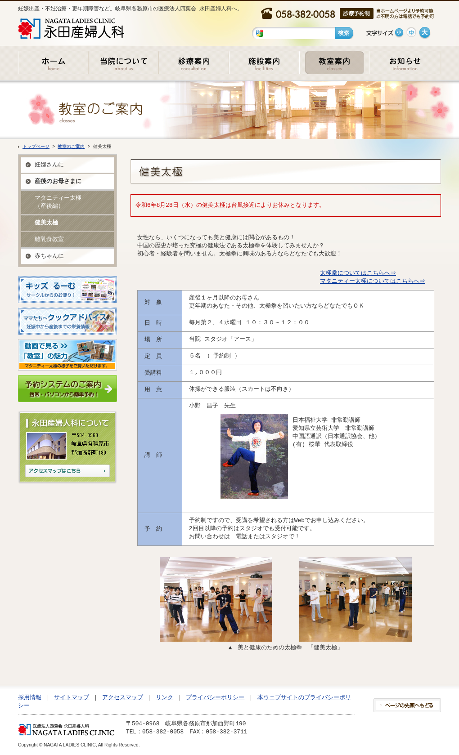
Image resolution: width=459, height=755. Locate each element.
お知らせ (405, 62)
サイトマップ (71, 697)
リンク (164, 697)
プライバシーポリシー (215, 697)
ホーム (53, 62)
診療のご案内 (193, 62)
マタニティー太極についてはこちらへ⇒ (372, 281)
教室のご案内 (334, 62)
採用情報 (29, 697)
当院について (123, 62)
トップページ (36, 146)
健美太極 (46, 223)
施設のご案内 (264, 62)
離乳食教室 (49, 239)
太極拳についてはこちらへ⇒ (357, 273)
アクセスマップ (122, 697)
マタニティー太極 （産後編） (58, 202)
